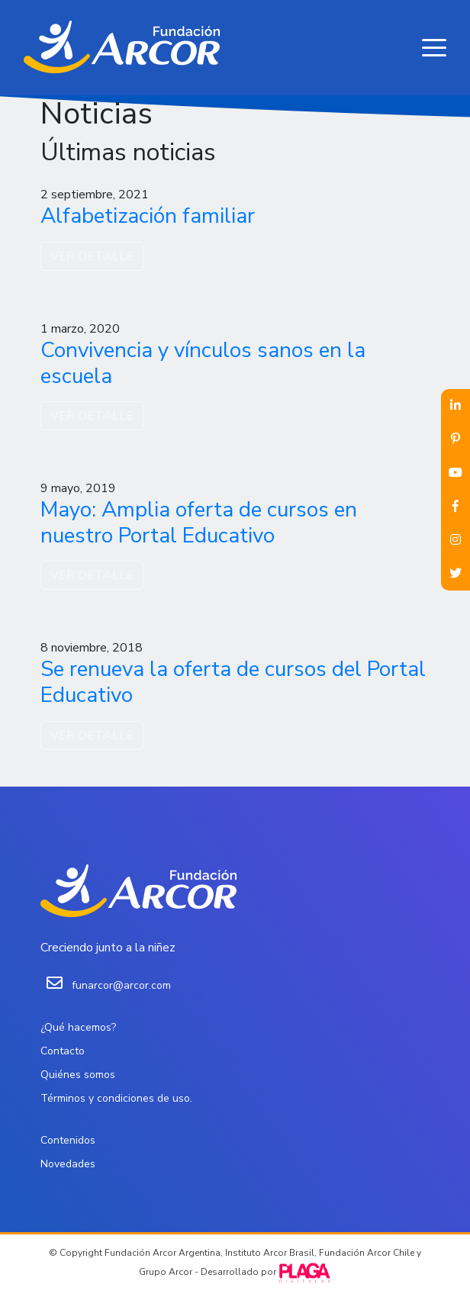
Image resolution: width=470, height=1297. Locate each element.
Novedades (67, 1164)
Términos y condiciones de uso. (116, 1098)
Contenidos (67, 1140)
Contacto (62, 1051)
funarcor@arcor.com (121, 985)
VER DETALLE (92, 256)
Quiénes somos (77, 1074)
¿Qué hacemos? (78, 1027)
